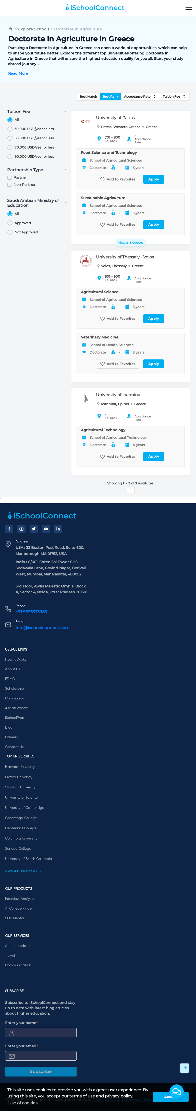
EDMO (10, 679)
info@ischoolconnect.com (42, 627)
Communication (18, 965)
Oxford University (18, 777)
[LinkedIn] (58, 529)
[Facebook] (9, 529)
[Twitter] (34, 529)
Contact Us (14, 747)
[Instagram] (21, 529)
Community (14, 698)
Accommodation (18, 946)
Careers (11, 737)
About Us (12, 669)
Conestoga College (21, 818)
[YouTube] (46, 529)
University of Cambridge (24, 808)
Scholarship (14, 688)
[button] (176, 1091)
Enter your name (21, 1023)
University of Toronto (21, 797)
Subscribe (41, 1071)
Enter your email (21, 1046)
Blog (9, 727)
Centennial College (20, 828)
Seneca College (18, 849)
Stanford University (20, 787)
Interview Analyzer (20, 899)
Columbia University (21, 838)
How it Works (15, 659)
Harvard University (20, 767)
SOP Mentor (14, 918)
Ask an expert (16, 708)
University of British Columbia (28, 859)
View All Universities (23, 871)
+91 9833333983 (31, 611)
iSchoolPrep (14, 718)
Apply (153, 179)
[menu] (189, 8)
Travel (10, 955)
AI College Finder (19, 908)
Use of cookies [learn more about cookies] (23, 1103)
